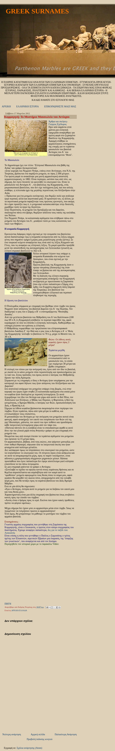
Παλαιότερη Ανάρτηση (66, 734)
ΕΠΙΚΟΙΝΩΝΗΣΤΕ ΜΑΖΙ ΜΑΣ (60, 106)
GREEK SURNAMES (37, 11)
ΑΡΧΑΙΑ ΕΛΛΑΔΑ (19, 610)
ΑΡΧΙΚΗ (6, 106)
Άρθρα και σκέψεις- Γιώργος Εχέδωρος (58, 123)
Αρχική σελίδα (38, 734)
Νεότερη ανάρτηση (11, 734)
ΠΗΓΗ (8, 603)
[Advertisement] (24, 713)
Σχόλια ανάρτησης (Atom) (29, 748)
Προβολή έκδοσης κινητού (39, 739)
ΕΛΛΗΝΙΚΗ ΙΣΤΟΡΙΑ (27, 106)
